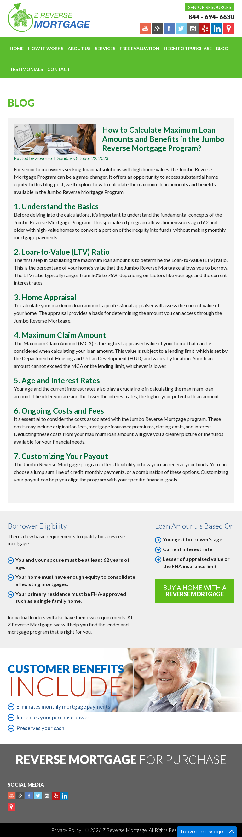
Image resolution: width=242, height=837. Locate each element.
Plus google (20, 796)
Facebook (29, 796)
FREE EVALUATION (139, 48)
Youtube (11, 796)
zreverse (43, 158)
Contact (58, 69)
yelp (56, 796)
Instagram (47, 796)
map (11, 807)
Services (105, 48)
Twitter (38, 796)
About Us (79, 48)
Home (17, 48)
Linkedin (64, 796)
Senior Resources (209, 7)
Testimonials (26, 69)
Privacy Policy (66, 830)
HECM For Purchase (188, 48)
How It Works (45, 48)
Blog (222, 48)
